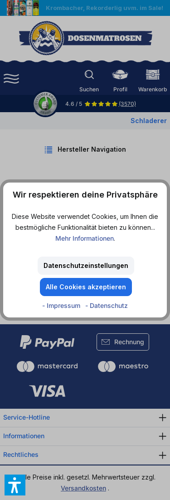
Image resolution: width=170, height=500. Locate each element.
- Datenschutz (106, 305)
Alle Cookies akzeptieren (86, 287)
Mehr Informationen (84, 238)
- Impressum (62, 305)
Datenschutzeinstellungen (86, 265)
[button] (15, 485)
